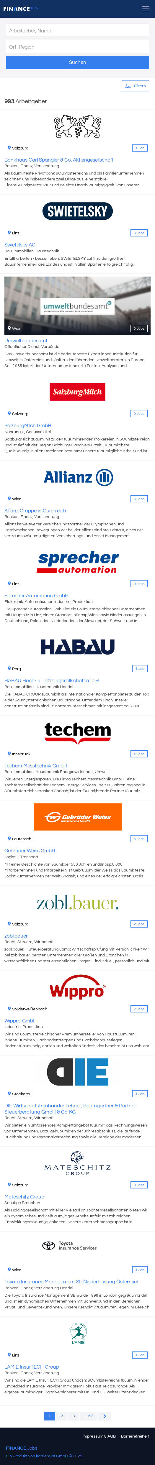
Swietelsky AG (19, 245)
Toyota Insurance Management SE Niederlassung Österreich (72, 1282)
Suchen (77, 62)
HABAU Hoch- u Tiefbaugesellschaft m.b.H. (52, 680)
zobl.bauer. (16, 936)
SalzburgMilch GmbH (27, 425)
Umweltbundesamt (26, 340)
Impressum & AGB (99, 1436)
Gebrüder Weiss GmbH (29, 851)
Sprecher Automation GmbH (36, 596)
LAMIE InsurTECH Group (31, 1367)
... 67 (89, 1416)
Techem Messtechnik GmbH (35, 766)
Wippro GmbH (20, 1021)
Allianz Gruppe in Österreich (35, 511)
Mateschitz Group (24, 1197)
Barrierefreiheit (135, 1436)
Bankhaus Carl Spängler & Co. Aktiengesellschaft (59, 160)
